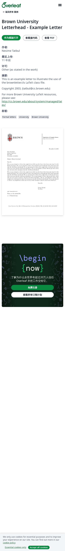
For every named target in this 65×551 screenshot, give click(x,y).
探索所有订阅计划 (32, 294)
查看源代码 (31, 37)
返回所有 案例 (10, 11)
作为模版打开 (11, 37)
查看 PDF (49, 37)
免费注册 (32, 287)
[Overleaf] (11, 5)
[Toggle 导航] (59, 5)
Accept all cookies (39, 547)
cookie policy (9, 542)
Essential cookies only (15, 547)
